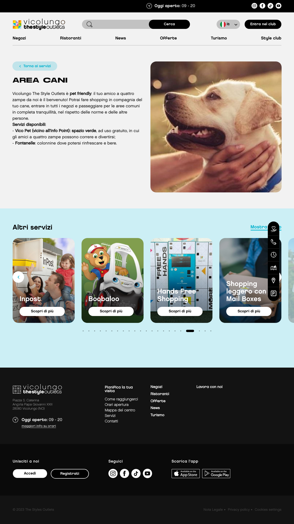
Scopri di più (42, 311)
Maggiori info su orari (39, 426)
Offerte (168, 38)
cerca (169, 24)
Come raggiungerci (121, 399)
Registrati (69, 473)
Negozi (19, 38)
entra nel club (263, 24)
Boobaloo (103, 299)
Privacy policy (239, 509)
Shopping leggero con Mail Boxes (246, 291)
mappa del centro (120, 410)
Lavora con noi (209, 387)
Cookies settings (268, 509)
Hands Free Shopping (176, 295)
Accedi (30, 473)
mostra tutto (266, 227)
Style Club (271, 38)
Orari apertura (117, 405)
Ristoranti (70, 38)
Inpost (30, 299)
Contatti (111, 421)
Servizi (110, 416)
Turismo (219, 38)
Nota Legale (213, 509)
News (120, 38)
